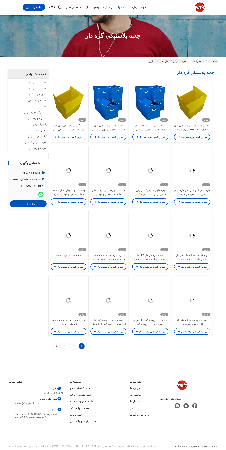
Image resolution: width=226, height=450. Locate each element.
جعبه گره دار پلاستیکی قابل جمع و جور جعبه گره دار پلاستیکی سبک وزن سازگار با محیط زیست (68, 129)
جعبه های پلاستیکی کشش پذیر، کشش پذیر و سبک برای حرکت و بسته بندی (150, 194)
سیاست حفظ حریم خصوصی (203, 446)
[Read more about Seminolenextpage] (65, 346)
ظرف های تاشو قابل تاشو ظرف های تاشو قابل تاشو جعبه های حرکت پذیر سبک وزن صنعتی (192, 194)
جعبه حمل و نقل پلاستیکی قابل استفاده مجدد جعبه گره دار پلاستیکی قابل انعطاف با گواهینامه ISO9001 (108, 324)
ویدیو (96, 7)
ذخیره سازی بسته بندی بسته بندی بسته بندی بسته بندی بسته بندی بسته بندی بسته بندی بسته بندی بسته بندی (108, 259)
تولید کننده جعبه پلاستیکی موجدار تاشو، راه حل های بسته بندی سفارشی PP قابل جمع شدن (192, 259)
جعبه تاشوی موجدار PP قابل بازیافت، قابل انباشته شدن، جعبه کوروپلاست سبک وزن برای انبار (150, 259)
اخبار (88, 7)
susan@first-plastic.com (27, 179)
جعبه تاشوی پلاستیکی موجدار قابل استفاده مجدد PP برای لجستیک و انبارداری (108, 194)
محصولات (120, 7)
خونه (143, 7)
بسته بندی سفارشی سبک (68, 255)
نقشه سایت (181, 446)
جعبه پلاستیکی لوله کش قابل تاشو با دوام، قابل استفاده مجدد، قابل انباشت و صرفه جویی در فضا (150, 129)
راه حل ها (107, 7)
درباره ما (133, 7)
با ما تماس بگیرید (73, 7)
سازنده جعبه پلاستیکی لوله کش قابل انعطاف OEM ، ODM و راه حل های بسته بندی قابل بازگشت (192, 129)
